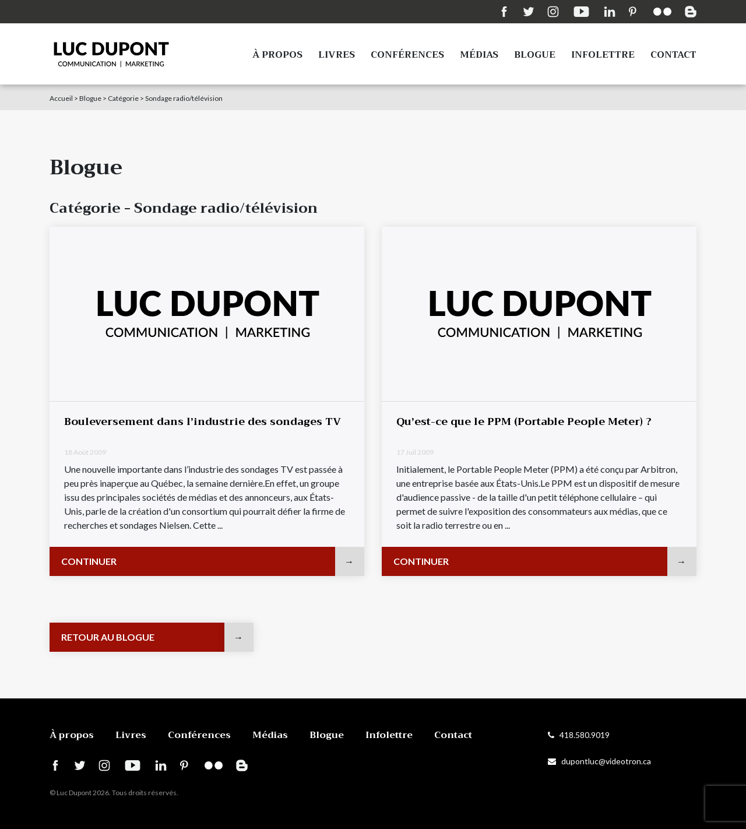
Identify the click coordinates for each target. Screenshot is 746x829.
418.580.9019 (579, 735)
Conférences (407, 55)
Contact (673, 55)
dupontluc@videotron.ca (599, 761)
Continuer (89, 561)
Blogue (534, 55)
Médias (479, 55)
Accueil (61, 98)
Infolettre (603, 55)
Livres (336, 55)
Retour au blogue (107, 636)
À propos (277, 55)
